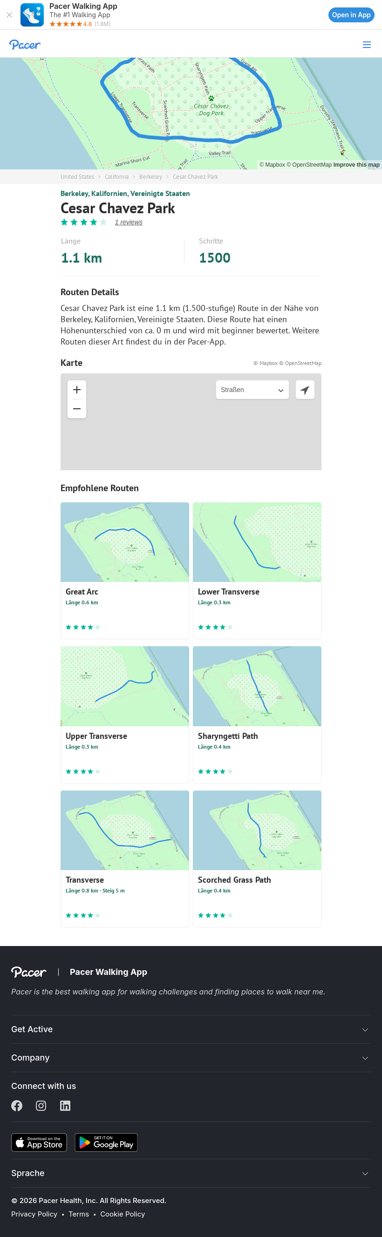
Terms (78, 1214)
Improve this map (357, 165)
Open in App (351, 15)
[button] (9, 14)
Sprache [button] (28, 1173)
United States (77, 177)
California (117, 177)
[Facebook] (16, 1106)
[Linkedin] (65, 1106)
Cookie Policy (122, 1214)
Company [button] (30, 1057)
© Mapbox (272, 165)
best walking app (86, 991)
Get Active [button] (32, 1029)
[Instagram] (41, 1106)
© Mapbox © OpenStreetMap (287, 362)
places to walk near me (282, 991)
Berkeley (150, 177)
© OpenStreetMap (309, 165)
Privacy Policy (34, 1214)
